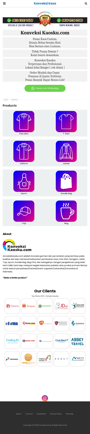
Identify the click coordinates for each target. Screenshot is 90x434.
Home (6, 100)
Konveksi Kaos (45, 425)
